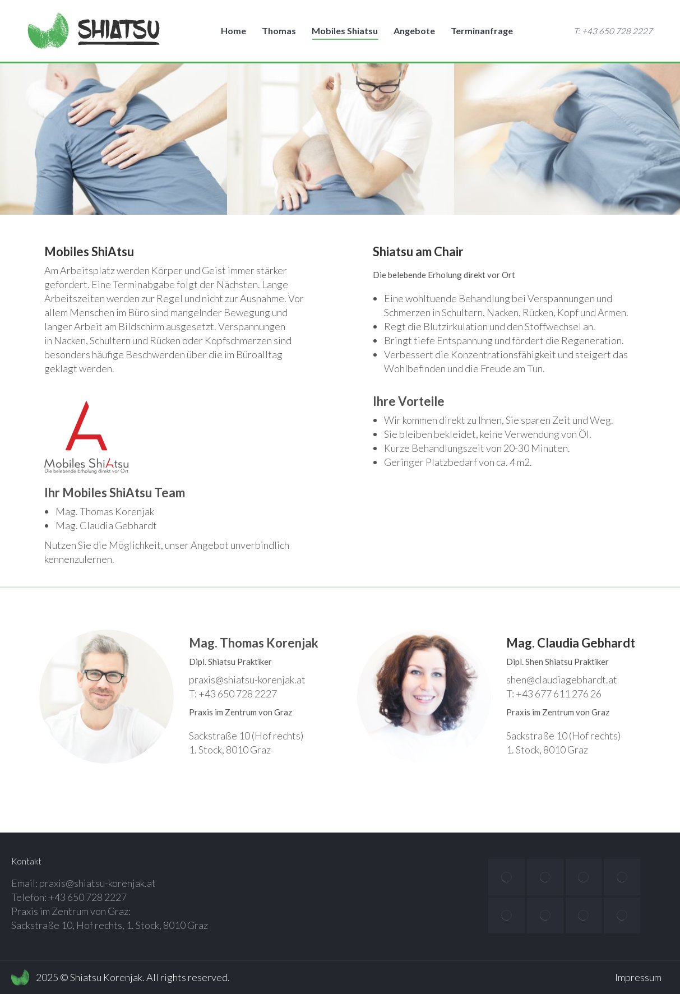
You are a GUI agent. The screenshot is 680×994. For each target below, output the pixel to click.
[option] (113, 139)
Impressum (638, 977)
